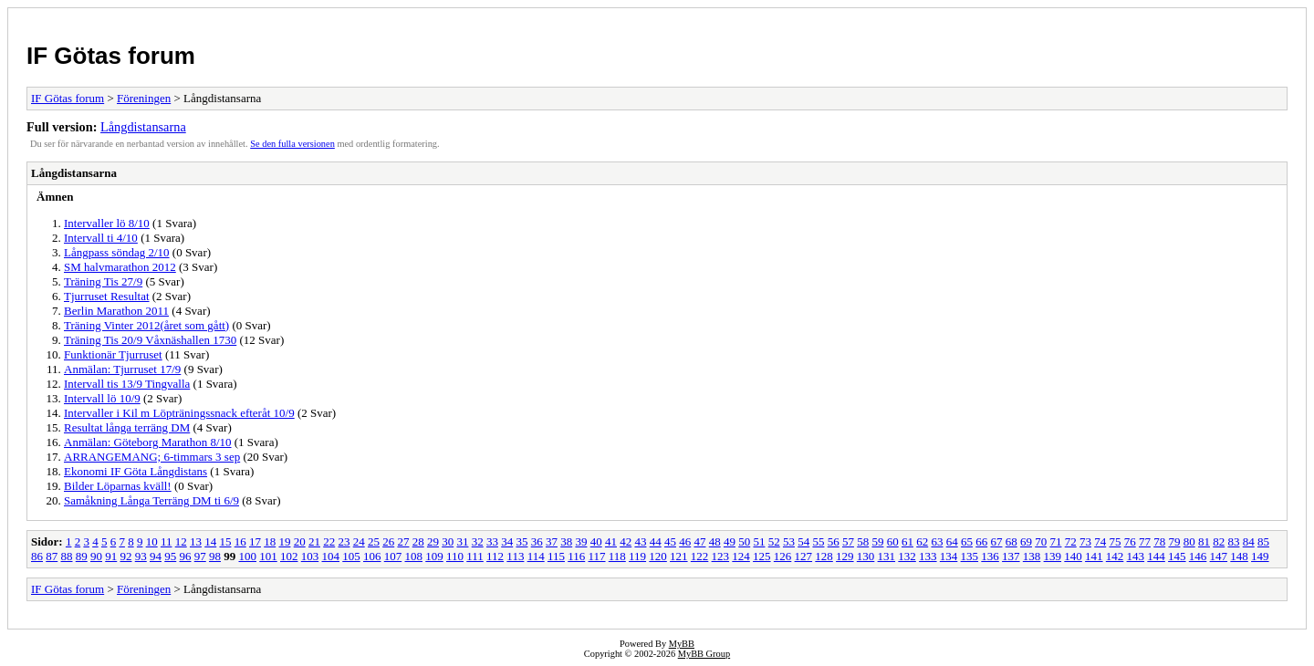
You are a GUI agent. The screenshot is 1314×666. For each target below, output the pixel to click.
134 (949, 556)
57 (848, 541)
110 (455, 556)
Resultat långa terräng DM (127, 427)
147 (1219, 556)
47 (699, 541)
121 (679, 556)
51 (759, 541)
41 (611, 541)
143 (1136, 556)
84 (1249, 541)
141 (1094, 556)
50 (744, 541)
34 (507, 541)
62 (922, 541)
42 (625, 541)
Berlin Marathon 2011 (116, 310)
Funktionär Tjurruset (113, 354)
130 (866, 556)
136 (990, 556)
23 (343, 541)
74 (1100, 541)
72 (1071, 541)
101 (268, 556)
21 (314, 541)
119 (637, 556)
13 (196, 541)
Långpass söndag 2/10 (117, 252)
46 (685, 541)
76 (1130, 541)
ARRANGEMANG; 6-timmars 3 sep (152, 456)
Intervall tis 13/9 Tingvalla (127, 383)
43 (640, 541)
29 (433, 541)
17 (255, 541)
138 (1032, 556)
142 (1115, 556)
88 (67, 556)
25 (374, 541)
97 (200, 556)
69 (1026, 541)
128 (824, 556)
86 (37, 556)
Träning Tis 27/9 (103, 281)
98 (215, 556)
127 (804, 556)
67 (996, 541)
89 (82, 556)
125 (762, 556)
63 (937, 541)
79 (1174, 541)
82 (1219, 541)
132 (907, 556)
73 (1085, 541)
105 (351, 556)
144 (1156, 556)
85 (1263, 541)
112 (495, 556)
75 (1115, 541)
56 (834, 541)
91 (111, 556)
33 (492, 541)
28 (418, 541)
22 (329, 541)
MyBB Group (704, 654)
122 (700, 556)
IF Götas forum (110, 55)
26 (388, 541)
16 (240, 541)
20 (300, 541)
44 (656, 541)
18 (270, 541)
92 (126, 556)
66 (981, 541)
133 (928, 556)
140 (1073, 556)
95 (170, 556)
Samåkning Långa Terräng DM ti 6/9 (151, 500)
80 (1189, 541)
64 (952, 541)
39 (581, 541)
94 (156, 556)
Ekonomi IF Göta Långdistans (135, 471)
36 (537, 541)
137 (1011, 556)
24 (359, 541)
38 (566, 541)
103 (310, 556)
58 (863, 541)
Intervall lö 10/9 (102, 398)
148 (1239, 556)
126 (783, 556)
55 (818, 541)
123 (721, 556)
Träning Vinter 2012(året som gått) (146, 325)
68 (1011, 541)
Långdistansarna (143, 127)
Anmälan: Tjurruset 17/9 (122, 369)
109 (434, 556)
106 (372, 556)
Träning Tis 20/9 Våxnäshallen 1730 (150, 340)
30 (448, 541)
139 (1053, 556)
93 (141, 556)
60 (893, 541)
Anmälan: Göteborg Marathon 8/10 (148, 442)
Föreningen (144, 98)
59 (877, 541)
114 (536, 556)
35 (521, 541)
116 (576, 556)
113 (515, 556)
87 (51, 556)
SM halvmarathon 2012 (120, 267)
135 (970, 556)
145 (1177, 556)
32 (478, 541)
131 (887, 556)
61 (907, 541)
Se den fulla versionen (292, 144)
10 (152, 541)
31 (462, 541)
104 (331, 556)
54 (803, 541)
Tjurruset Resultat (107, 296)
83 (1233, 541)
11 (166, 541)
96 (186, 556)
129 (845, 556)
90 (96, 556)
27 (403, 541)
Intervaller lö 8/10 (107, 223)
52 (774, 541)
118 (617, 556)
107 (393, 556)
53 (789, 541)
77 (1145, 541)
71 (1055, 541)
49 (729, 541)
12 (181, 541)
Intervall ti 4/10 (101, 238)
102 (289, 556)
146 (1198, 556)
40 (596, 541)
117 (596, 556)
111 (475, 556)
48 (715, 541)
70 (1041, 541)
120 (658, 556)
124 (741, 556)
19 (284, 541)
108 (414, 556)
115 (556, 556)
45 (670, 541)
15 (225, 541)
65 (967, 541)
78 (1159, 541)
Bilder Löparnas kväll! (118, 486)
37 (552, 541)
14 (210, 541)
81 (1204, 541)
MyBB (681, 644)
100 (248, 556)
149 (1260, 556)
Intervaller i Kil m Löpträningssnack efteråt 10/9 (179, 413)
